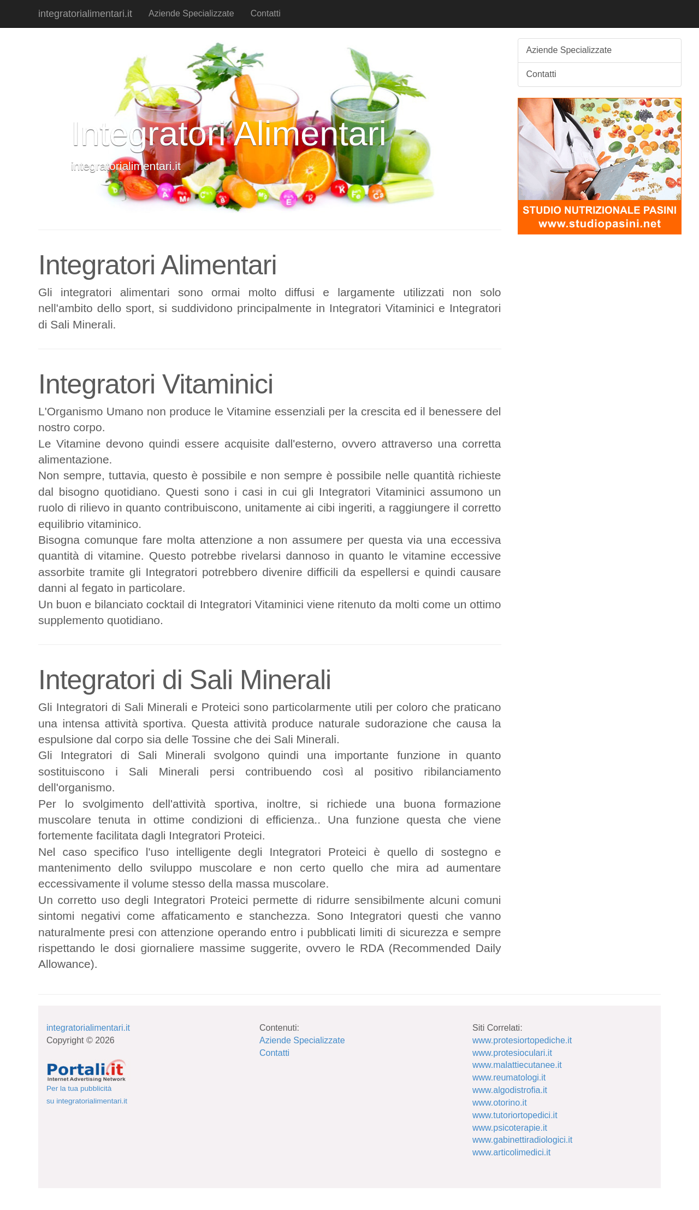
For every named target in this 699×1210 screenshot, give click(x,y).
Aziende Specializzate (191, 13)
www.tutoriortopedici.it (515, 1115)
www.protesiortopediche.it (522, 1040)
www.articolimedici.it (511, 1152)
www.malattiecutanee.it (517, 1065)
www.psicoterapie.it (509, 1127)
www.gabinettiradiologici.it (522, 1139)
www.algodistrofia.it (509, 1090)
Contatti (266, 13)
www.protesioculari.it (512, 1053)
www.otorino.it (499, 1102)
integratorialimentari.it (85, 13)
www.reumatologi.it (509, 1077)
